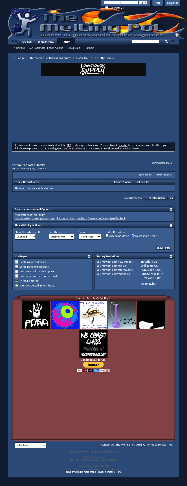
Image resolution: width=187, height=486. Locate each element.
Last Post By (142, 182)
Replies (118, 182)
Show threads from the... (29, 232)
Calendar (40, 48)
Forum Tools (144, 174)
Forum (66, 42)
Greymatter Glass (98, 218)
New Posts (20, 48)
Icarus (35, 218)
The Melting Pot (125, 444)
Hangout (89, 48)
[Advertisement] (93, 109)
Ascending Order (117, 235)
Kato (72, 218)
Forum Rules (148, 283)
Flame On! (82, 58)
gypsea (44, 218)
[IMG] (144, 269)
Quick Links (74, 48)
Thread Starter (31, 182)
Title (17, 182)
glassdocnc (62, 218)
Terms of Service (156, 444)
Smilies (145, 265)
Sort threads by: (58, 232)
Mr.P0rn (81, 218)
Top (171, 198)
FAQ (30, 48)
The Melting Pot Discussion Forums (50, 58)
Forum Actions (55, 48)
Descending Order (144, 235)
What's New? (46, 41)
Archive (140, 444)
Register (172, 2)
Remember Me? (115, 8)
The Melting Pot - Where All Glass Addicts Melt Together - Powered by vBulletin (97, 23)
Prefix (82, 232)
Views (128, 182)
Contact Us (107, 444)
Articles (27, 41)
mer (52, 218)
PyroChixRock (117, 218)
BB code (145, 261)
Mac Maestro (23, 218)
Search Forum (162, 174)
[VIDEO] (145, 273)
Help (158, 2)
